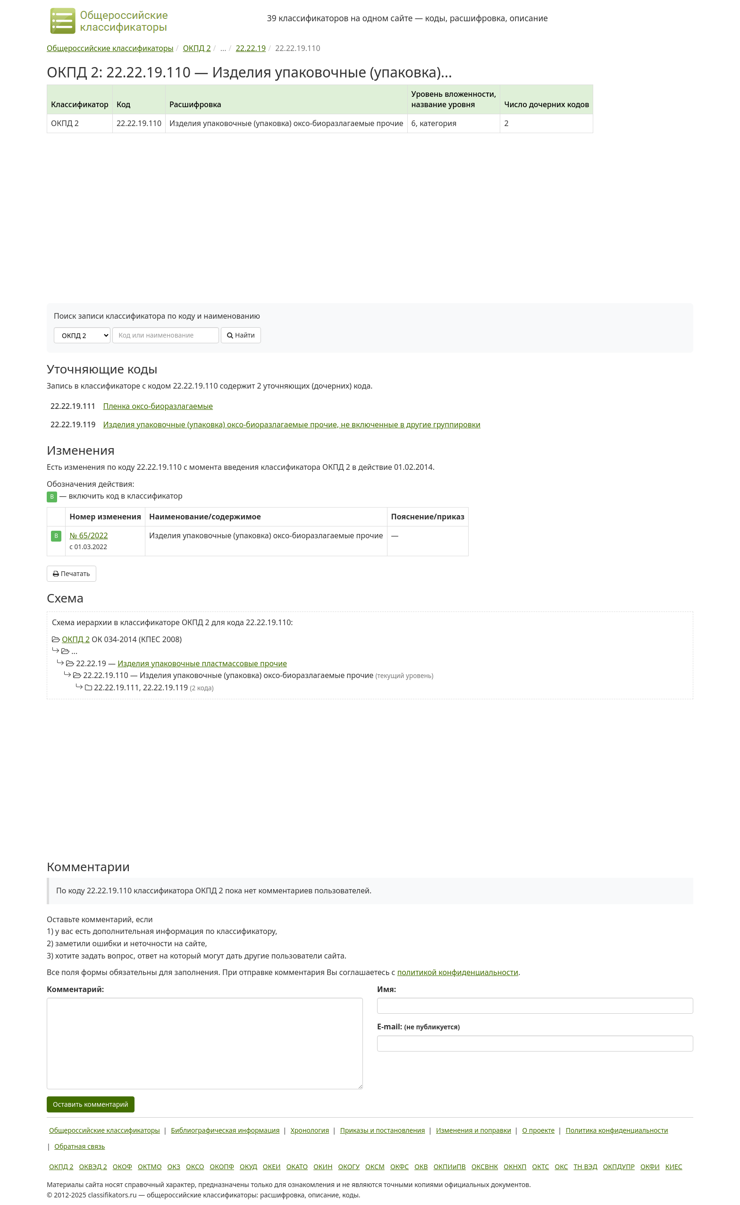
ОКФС (399, 1166)
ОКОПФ (222, 1166)
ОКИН (322, 1166)
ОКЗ (174, 1166)
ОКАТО (297, 1166)
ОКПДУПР (619, 1166)
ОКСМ (375, 1166)
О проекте (538, 1130)
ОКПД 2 (76, 639)
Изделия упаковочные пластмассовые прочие (202, 663)
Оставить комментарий (90, 1104)
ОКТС (540, 1166)
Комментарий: (75, 989)
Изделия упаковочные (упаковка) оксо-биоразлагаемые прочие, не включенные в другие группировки (291, 424)
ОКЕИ (272, 1166)
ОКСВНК (484, 1166)
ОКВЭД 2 (93, 1166)
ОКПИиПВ (450, 1166)
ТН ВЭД (585, 1166)
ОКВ (421, 1166)
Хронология (310, 1130)
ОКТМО (150, 1166)
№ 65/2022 (88, 535)
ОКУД (248, 1166)
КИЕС (673, 1166)
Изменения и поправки (473, 1130)
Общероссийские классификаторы (104, 1130)
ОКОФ (122, 1166)
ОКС (561, 1166)
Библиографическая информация (225, 1130)
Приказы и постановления (382, 1130)
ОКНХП (515, 1166)
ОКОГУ (349, 1166)
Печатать (71, 573)
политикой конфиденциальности (458, 972)
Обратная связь (79, 1146)
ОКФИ (650, 1166)
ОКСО (195, 1166)
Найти (241, 335)
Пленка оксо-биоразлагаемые (158, 406)
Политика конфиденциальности (617, 1130)
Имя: (386, 989)
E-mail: (418, 1026)
